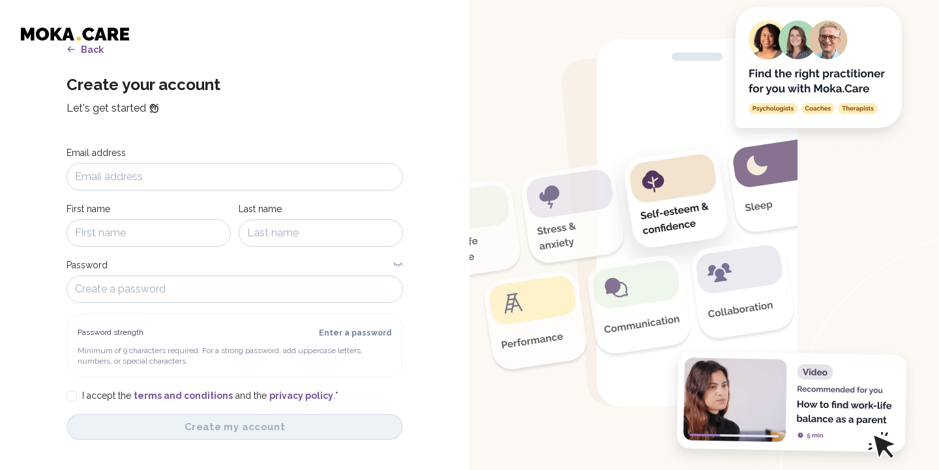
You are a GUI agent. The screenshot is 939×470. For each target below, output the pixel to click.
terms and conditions (183, 395)
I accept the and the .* (210, 395)
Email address (96, 153)
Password (87, 265)
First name (88, 209)
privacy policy (301, 395)
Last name (260, 209)
